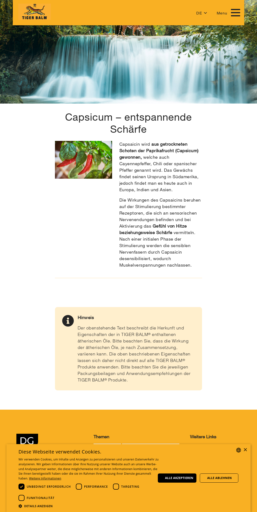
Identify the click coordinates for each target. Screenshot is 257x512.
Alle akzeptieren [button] (179, 478)
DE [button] (199, 13)
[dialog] (129, 478)
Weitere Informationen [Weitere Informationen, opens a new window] (45, 478)
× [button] (245, 450)
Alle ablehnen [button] (219, 478)
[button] (89, 506)
